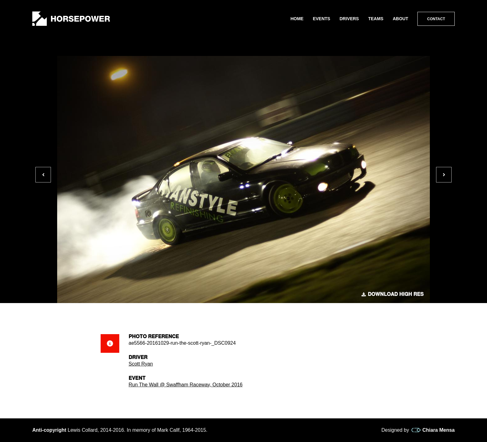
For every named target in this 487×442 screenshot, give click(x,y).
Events (321, 18)
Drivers (349, 18)
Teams (375, 18)
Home (296, 18)
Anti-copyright (49, 430)
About (400, 18)
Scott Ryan (141, 363)
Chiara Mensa (433, 430)
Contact (436, 19)
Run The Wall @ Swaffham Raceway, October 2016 (186, 384)
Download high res (393, 294)
